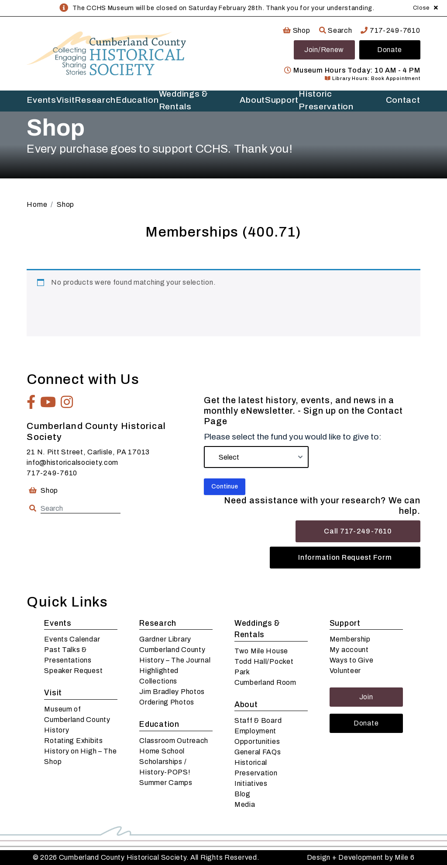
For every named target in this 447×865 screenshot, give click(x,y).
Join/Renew (324, 49)
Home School (162, 751)
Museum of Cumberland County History (77, 719)
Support (282, 100)
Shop (296, 30)
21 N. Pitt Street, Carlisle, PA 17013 (88, 452)
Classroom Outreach (173, 740)
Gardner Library (165, 639)
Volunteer (345, 670)
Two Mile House (261, 651)
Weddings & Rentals (183, 101)
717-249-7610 (390, 30)
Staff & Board (258, 720)
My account (349, 649)
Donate (389, 49)
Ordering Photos (166, 702)
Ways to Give (352, 660)
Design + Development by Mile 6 (361, 857)
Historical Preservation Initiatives (256, 773)
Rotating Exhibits (73, 740)
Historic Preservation (326, 101)
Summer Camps (166, 782)
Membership (350, 639)
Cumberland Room (265, 682)
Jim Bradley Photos (172, 691)
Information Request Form (345, 557)
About (252, 100)
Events (41, 100)
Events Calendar (72, 639)
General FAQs (257, 752)
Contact (403, 100)
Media (244, 804)
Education (137, 100)
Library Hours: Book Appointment (372, 78)
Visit (65, 100)
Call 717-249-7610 (358, 531)
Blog (242, 794)
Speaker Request (73, 670)
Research (95, 100)
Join (366, 697)
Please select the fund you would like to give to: (293, 436)
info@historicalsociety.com (72, 462)
